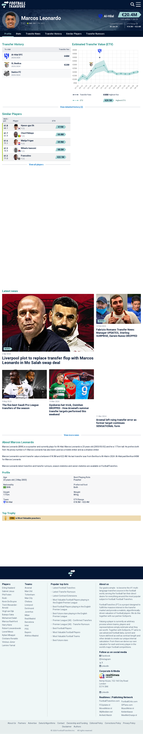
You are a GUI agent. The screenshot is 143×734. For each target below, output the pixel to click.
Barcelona (29, 610)
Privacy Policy (129, 711)
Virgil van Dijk (8, 599)
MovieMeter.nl (105, 697)
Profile (7, 34)
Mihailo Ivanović (28, 148)
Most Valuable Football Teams (66, 624)
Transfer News (33, 34)
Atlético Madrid (31, 624)
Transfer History (53, 34)
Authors (77, 715)
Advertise (32, 711)
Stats (18, 34)
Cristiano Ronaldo (10, 627)
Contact (60, 711)
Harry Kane (7, 613)
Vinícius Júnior (8, 630)
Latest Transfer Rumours (64, 580)
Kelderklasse (127, 700)
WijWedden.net (106, 700)
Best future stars (60, 628)
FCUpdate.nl (104, 693)
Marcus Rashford (10, 610)
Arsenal (28, 576)
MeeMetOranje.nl (129, 703)
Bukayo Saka (8, 603)
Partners (22, 711)
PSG (27, 617)
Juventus (29, 600)
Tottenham (30, 583)
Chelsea (28, 590)
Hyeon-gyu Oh (27, 125)
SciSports (126, 604)
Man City (29, 586)
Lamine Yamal (8, 634)
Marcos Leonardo (41, 18)
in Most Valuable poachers (25, 506)
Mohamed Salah (9, 606)
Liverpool (29, 593)
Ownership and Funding (77, 711)
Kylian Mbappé (8, 623)
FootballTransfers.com (109, 689)
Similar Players (74, 34)
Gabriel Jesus (8, 579)
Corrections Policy (113, 711)
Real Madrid (30, 607)
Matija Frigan (27, 140)
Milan (27, 603)
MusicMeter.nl (127, 697)
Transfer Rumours (95, 34)
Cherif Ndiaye (27, 133)
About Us (12, 711)
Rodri (4, 586)
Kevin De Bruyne (9, 590)
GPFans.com (127, 693)
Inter (27, 614)
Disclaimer (67, 715)
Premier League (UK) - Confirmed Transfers (72, 608)
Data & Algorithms (47, 711)
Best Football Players (62, 616)
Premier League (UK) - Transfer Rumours (71, 612)
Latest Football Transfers (64, 576)
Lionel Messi (7, 620)
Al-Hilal (60, 435)
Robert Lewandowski (11, 616)
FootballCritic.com (129, 690)
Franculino (26, 156)
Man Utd (28, 579)
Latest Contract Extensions (65, 584)
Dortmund (29, 597)
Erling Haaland (8, 576)
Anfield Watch (105, 703)
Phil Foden (6, 583)
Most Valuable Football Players (66, 620)
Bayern (28, 620)
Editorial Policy (96, 711)
